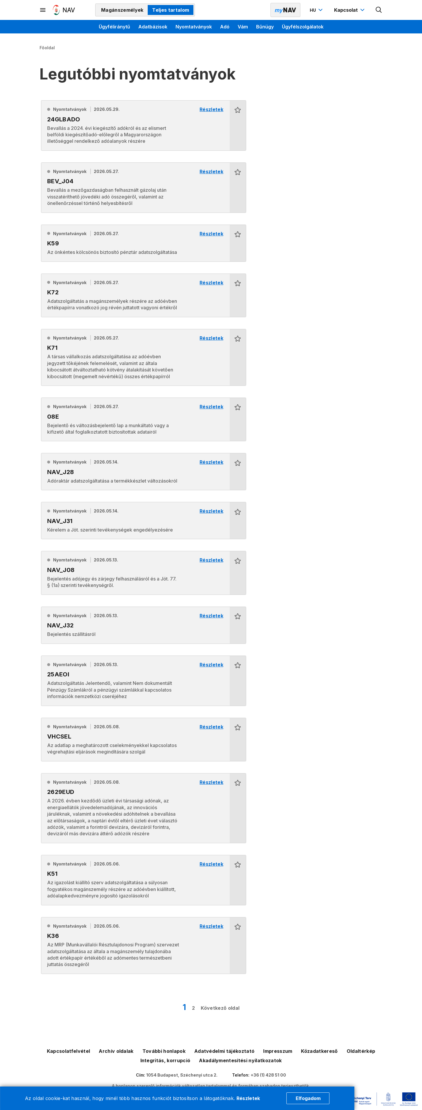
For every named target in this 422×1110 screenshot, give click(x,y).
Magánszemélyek (122, 10)
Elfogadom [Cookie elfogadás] (308, 1098)
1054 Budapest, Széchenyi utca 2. (181, 1074)
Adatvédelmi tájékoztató (224, 1051)
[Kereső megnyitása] (378, 9)
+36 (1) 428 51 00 (268, 1074)
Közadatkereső (319, 1051)
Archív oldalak (116, 1051)
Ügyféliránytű (114, 27)
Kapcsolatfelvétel (68, 1051)
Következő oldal (220, 1008)
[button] (238, 125)
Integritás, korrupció (165, 1060)
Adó (224, 27)
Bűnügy (265, 27)
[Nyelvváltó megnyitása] (317, 10)
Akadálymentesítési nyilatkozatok (240, 1060)
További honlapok (164, 1051)
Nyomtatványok (194, 27)
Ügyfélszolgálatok (303, 27)
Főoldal (47, 47)
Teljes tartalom (170, 10)
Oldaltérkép (361, 1051)
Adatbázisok (152, 27)
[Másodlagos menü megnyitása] (43, 9)
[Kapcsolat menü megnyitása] (350, 10)
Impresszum (277, 1051)
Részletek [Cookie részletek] (248, 1098)
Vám (243, 27)
